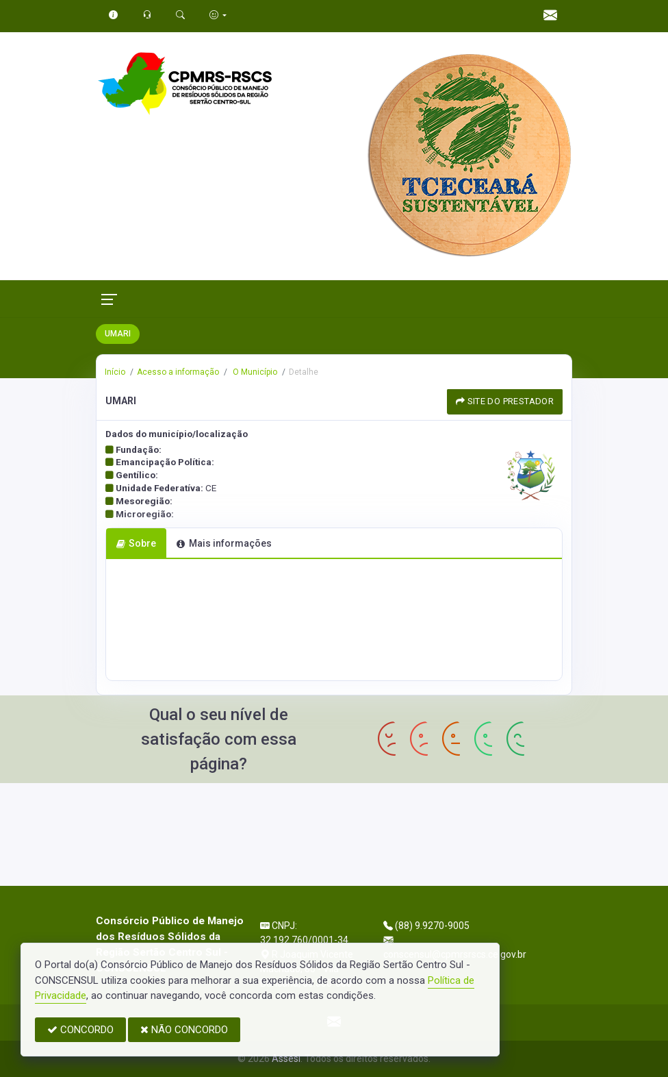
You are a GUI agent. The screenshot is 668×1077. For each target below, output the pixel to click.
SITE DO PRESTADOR (505, 401)
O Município (254, 372)
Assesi (286, 1058)
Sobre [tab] (136, 543)
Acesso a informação (178, 372)
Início (115, 372)
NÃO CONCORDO (184, 1030)
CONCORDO (80, 1030)
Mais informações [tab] (224, 543)
